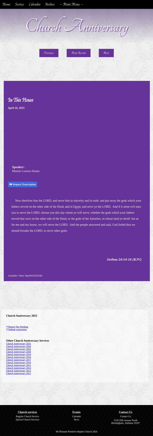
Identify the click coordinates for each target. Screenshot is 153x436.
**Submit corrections (16, 329)
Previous (49, 53)
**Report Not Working (17, 326)
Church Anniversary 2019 (18, 354)
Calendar (34, 4)
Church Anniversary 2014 (18, 368)
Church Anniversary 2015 (18, 365)
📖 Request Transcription (22, 184)
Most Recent (78, 53)
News (76, 419)
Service (19, 4)
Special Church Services (27, 419)
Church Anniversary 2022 (18, 349)
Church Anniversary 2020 (18, 351)
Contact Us (125, 416)
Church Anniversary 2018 (18, 357)
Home (6, 4)
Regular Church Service (27, 416)
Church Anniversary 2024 (18, 346)
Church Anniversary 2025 (18, 343)
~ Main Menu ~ (71, 4)
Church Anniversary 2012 (18, 373)
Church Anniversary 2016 (18, 362)
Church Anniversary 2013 (18, 370)
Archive (50, 4)
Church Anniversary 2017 (18, 360)
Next (106, 53)
